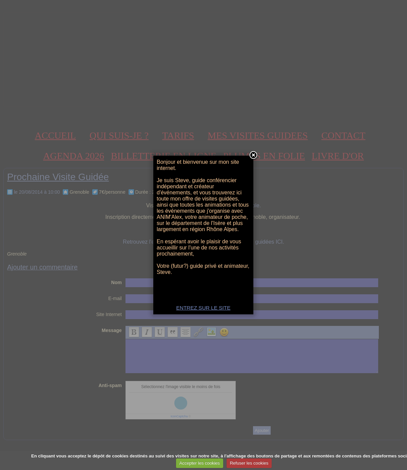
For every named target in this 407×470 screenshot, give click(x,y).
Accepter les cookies (199, 463)
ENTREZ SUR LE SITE (203, 308)
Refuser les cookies (249, 463)
